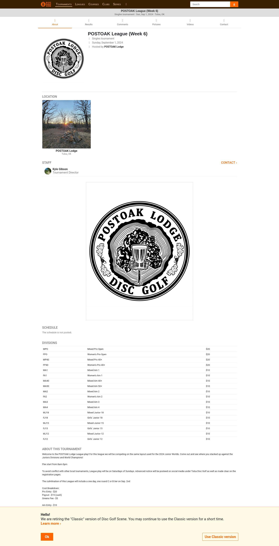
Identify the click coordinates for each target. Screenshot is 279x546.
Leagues (80, 4)
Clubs (105, 4)
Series (117, 4)
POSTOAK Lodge (114, 46)
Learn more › (51, 523)
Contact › (229, 162)
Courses (93, 4)
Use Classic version (220, 537)
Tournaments (64, 4)
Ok (47, 537)
